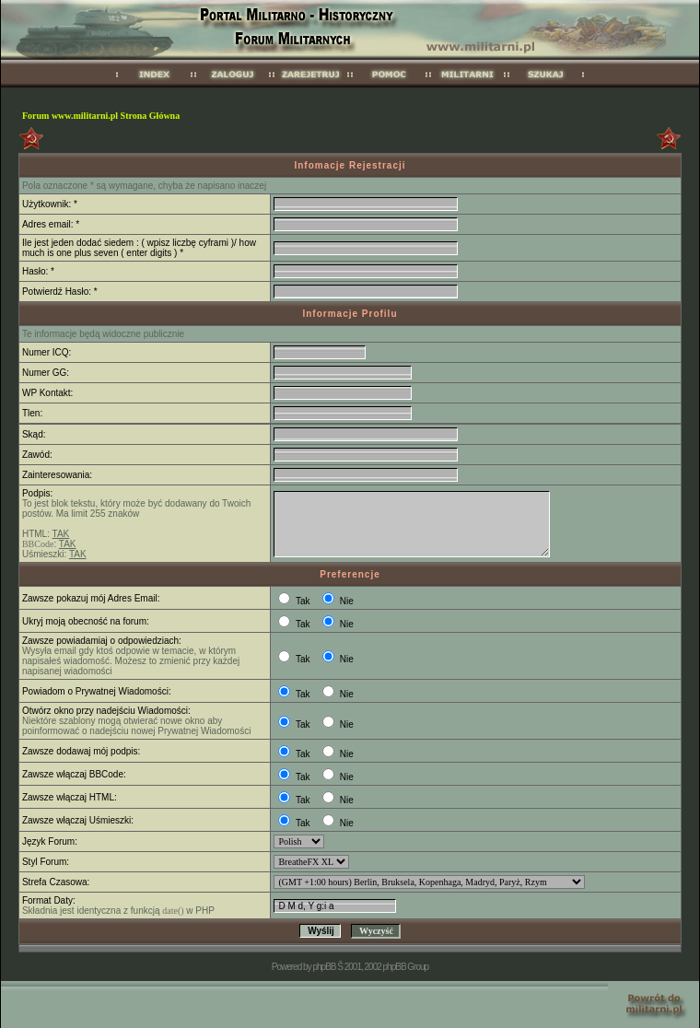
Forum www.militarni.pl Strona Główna (101, 116)
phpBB (323, 967)
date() (172, 910)
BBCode (37, 544)
